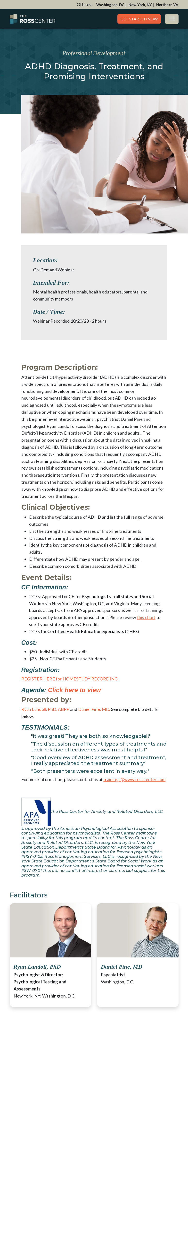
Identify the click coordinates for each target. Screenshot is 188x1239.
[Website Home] (32, 19)
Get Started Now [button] (139, 19)
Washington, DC (110, 4)
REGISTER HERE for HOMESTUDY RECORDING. (70, 678)
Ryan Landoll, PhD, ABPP (45, 709)
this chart (146, 617)
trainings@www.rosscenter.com (134, 779)
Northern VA (167, 4)
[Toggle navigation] (172, 19)
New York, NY (140, 4)
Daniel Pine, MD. (94, 709)
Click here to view (74, 690)
